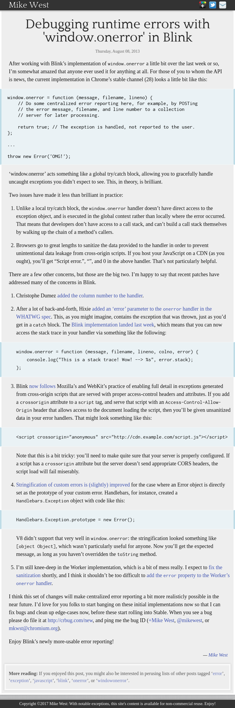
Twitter (212, 5)
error (217, 673)
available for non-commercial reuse (173, 704)
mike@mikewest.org (222, 5)
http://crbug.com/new (70, 620)
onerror (80, 680)
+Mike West (161, 620)
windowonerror (112, 680)
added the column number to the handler (99, 296)
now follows (42, 386)
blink (63, 680)
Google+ (202, 5)
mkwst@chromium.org (33, 628)
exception (19, 680)
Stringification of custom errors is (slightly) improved (73, 485)
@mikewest (189, 620)
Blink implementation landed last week (112, 325)
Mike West (29, 5)
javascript (43, 680)
